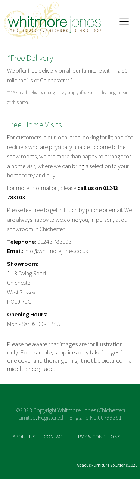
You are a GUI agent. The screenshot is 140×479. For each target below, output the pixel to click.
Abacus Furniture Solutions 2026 (107, 465)
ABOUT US (24, 436)
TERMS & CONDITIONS (96, 436)
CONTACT (54, 436)
